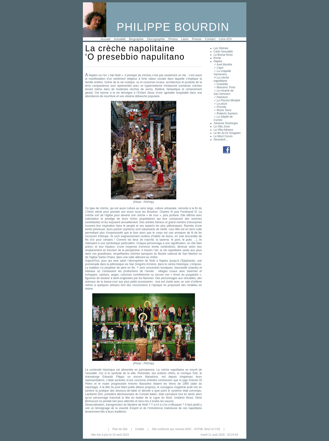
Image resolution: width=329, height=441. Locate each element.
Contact (210, 39)
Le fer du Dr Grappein (227, 133)
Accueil (105, 39)
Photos (173, 39)
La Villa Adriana (223, 129)
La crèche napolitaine (221, 79)
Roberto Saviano (227, 113)
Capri (220, 67)
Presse (196, 39)
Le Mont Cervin (223, 136)
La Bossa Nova (223, 54)
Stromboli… (221, 139)
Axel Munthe (224, 64)
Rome (217, 58)
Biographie (136, 39)
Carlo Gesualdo (223, 51)
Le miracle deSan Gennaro (223, 92)
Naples (218, 61)
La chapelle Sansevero (222, 72)
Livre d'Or (225, 39)
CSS (217, 429)
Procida (221, 107)
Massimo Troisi (226, 87)
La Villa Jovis (222, 126)
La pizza (222, 103)
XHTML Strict (202, 429)
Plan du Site (119, 429)
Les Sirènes (221, 48)
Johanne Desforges (226, 123)
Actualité (120, 39)
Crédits (139, 429)
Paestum (222, 97)
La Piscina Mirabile (228, 100)
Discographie (156, 39)
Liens (184, 39)
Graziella (222, 84)
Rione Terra (224, 110)
